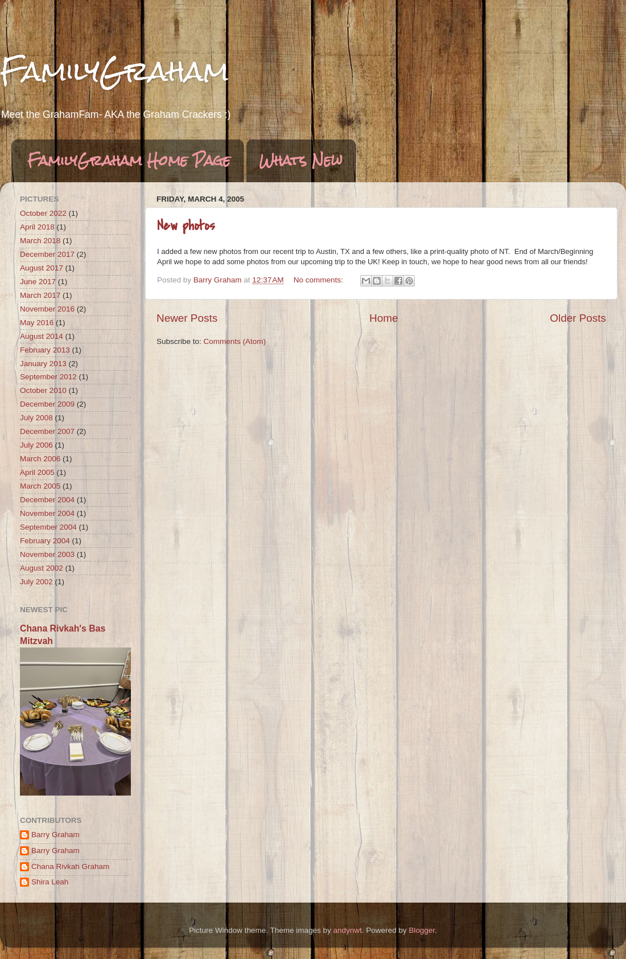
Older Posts (578, 318)
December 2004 (47, 499)
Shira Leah (49, 882)
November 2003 (47, 554)
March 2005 (40, 486)
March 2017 (40, 295)
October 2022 (43, 213)
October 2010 (43, 390)
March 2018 (40, 240)
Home (383, 318)
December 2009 (47, 404)
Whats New (301, 160)
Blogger (422, 930)
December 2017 (47, 254)
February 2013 (45, 350)
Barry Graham (55, 834)
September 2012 (48, 376)
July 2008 (36, 417)
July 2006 (36, 445)
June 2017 (38, 281)
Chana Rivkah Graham (70, 866)
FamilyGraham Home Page (128, 160)
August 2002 (41, 568)
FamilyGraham (114, 71)
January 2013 (43, 363)
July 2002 (36, 581)
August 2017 (41, 268)
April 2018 (37, 227)
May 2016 (36, 322)
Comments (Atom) (235, 341)
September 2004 (48, 527)
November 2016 (47, 309)
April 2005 (37, 472)
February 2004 (45, 540)
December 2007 (47, 431)
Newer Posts (186, 318)
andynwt (347, 930)
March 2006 (40, 458)
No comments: (319, 280)
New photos (186, 225)
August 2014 (41, 336)
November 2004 (47, 513)
